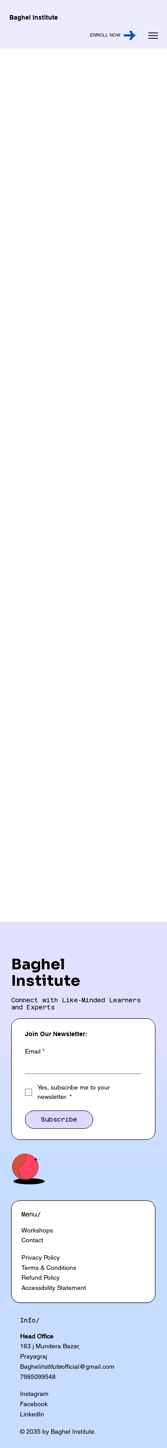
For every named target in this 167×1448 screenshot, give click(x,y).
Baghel (38, 964)
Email (35, 1051)
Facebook (34, 1403)
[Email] (80, 1066)
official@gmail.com (87, 1366)
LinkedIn (32, 1414)
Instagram (34, 1393)
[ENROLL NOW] (72, 35)
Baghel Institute (33, 17)
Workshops (37, 1230)
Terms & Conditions (48, 1267)
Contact (32, 1240)
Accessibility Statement (53, 1287)
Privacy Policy (40, 1257)
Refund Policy (40, 1277)
